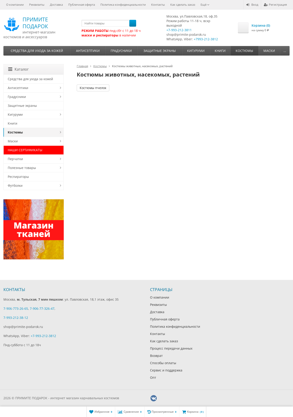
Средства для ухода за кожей (37, 51)
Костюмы (244, 51)
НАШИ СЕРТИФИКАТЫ (25, 150)
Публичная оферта (81, 5)
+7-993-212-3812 (43, 336)
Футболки (15, 185)
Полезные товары (22, 168)
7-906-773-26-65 (15, 308)
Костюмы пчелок (93, 88)
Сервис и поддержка (166, 370)
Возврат (156, 355)
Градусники (121, 51)
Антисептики (88, 51)
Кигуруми (196, 51)
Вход (252, 5)
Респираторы (18, 176)
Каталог (18, 69)
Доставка (56, 5)
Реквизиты (36, 5)
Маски (269, 51)
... (284, 51)
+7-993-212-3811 (179, 30)
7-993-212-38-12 (15, 317)
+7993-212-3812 (206, 39)
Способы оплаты (163, 363)
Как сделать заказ (182, 5)
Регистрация (275, 5)
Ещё (205, 5)
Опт (153, 377)
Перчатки (15, 159)
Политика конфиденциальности (123, 5)
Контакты (158, 5)
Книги (220, 51)
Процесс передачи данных (171, 348)
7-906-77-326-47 (42, 308)
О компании (15, 5)
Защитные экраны (159, 51)
